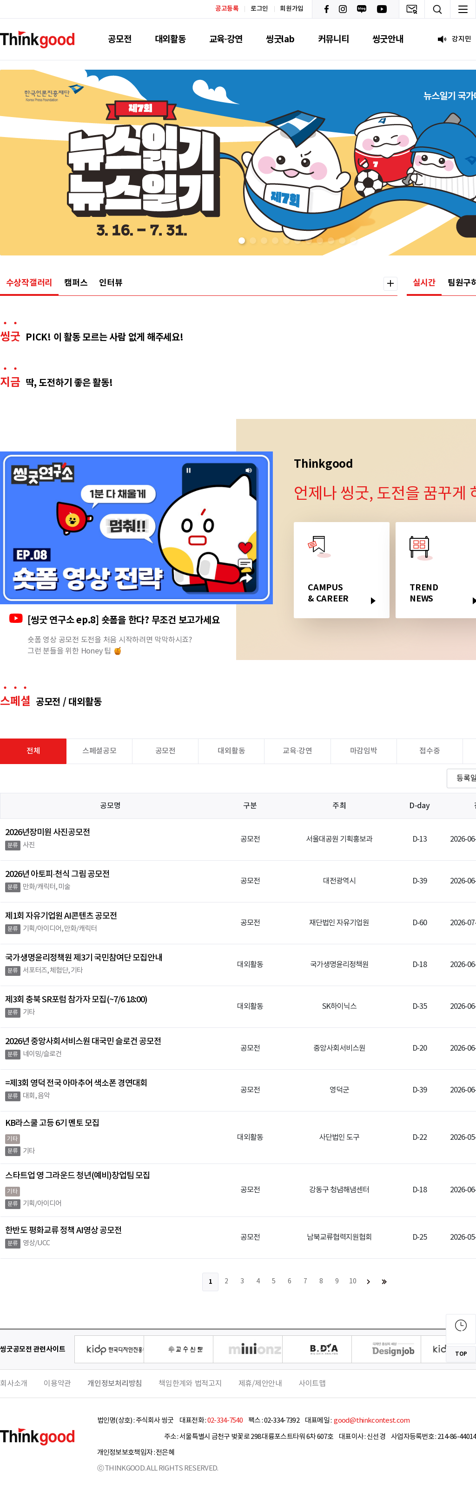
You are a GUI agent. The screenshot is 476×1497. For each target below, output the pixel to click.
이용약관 (57, 1383)
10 (353, 1281)
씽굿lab (280, 39)
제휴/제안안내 (260, 1383)
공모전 (119, 39)
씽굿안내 (387, 39)
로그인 (259, 9)
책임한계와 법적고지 (190, 1383)
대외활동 (170, 39)
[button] (241, 240)
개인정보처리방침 (114, 1383)
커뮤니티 (333, 39)
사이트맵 (312, 1383)
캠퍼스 (75, 283)
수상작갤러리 (29, 283)
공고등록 (227, 9)
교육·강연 (226, 39)
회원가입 (292, 9)
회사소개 (13, 1383)
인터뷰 (110, 283)
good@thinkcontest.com (371, 1421)
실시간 (424, 283)
